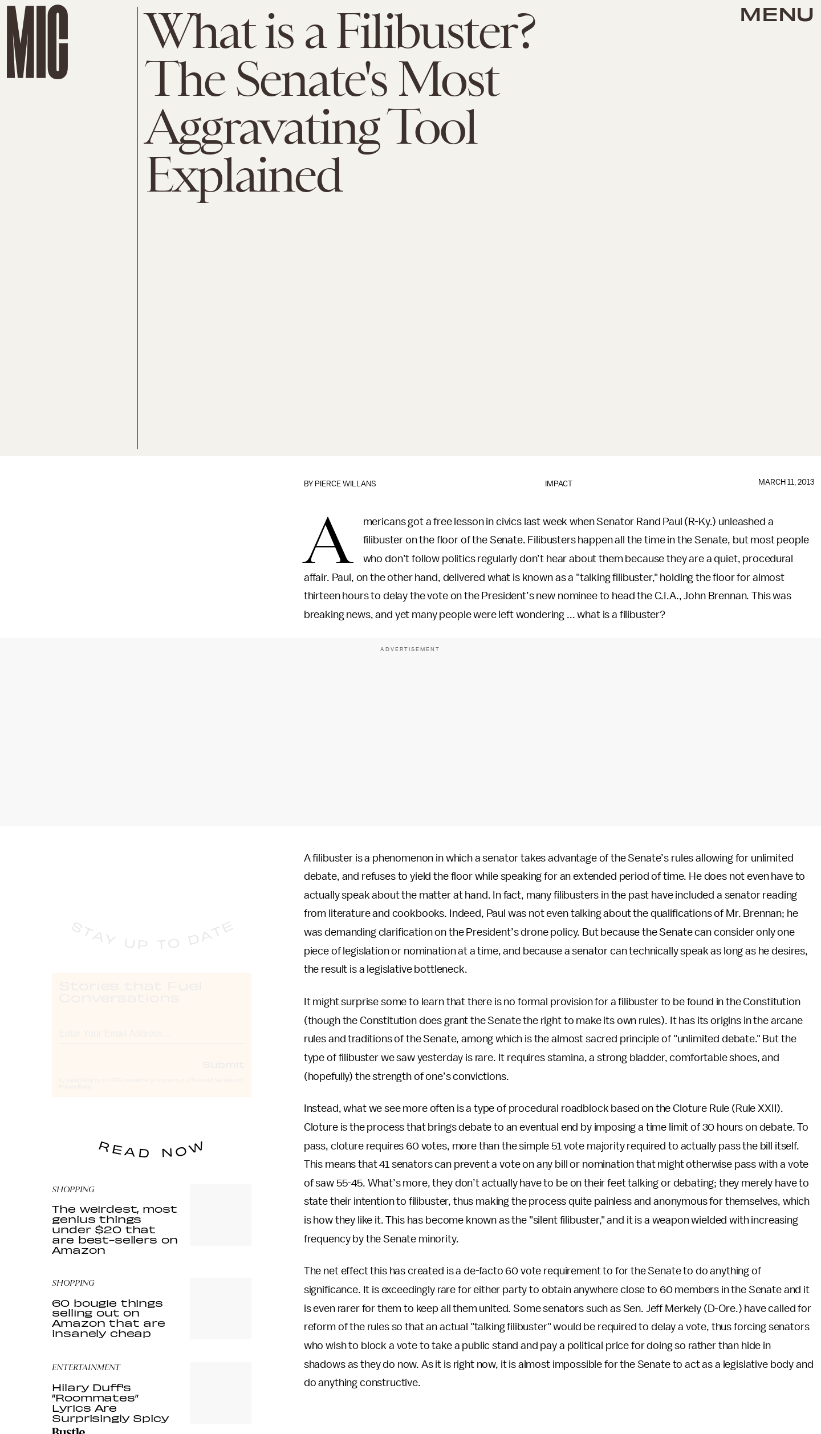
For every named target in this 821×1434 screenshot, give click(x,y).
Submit (223, 1074)
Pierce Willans (345, 484)
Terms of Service (211, 1091)
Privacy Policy (75, 1097)
